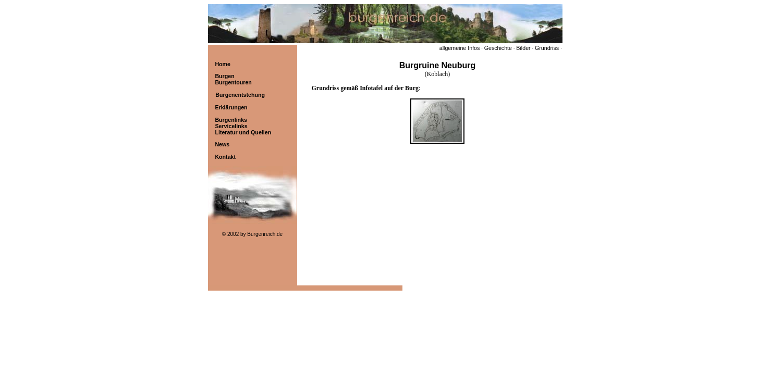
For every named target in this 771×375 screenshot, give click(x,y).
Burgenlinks (231, 120)
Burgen (224, 76)
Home (222, 64)
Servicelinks (231, 126)
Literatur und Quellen (243, 132)
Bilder (523, 48)
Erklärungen (231, 107)
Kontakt (225, 157)
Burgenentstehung (240, 95)
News (222, 144)
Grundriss (547, 48)
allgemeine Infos (459, 48)
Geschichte (498, 48)
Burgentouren (233, 82)
